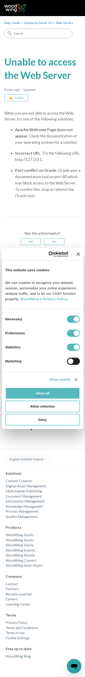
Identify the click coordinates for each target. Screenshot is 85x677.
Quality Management (22, 516)
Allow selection (42, 406)
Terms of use (15, 633)
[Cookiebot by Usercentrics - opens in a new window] (50, 254)
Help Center (12, 23)
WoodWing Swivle (20, 545)
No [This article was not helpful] (54, 241)
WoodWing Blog (18, 656)
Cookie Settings (18, 638)
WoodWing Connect (21, 560)
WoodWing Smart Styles (24, 565)
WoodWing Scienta (20, 550)
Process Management (22, 511)
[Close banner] (78, 254)
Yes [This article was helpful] (31, 241)
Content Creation (19, 481)
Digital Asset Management (26, 486)
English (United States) (28, 459)
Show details (60, 379)
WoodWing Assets (20, 540)
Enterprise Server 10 (38, 23)
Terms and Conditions (22, 628)
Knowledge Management (24, 506)
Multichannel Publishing (24, 491)
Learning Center (18, 604)
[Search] (38, 33)
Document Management (24, 496)
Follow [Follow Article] (19, 97)
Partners (12, 589)
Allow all (42, 393)
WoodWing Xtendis (20, 555)
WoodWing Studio (20, 535)
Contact (12, 584)
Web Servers (64, 23)
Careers (12, 599)
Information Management (25, 501)
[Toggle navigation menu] (73, 8)
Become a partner (19, 594)
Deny (42, 420)
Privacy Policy (16, 622)
